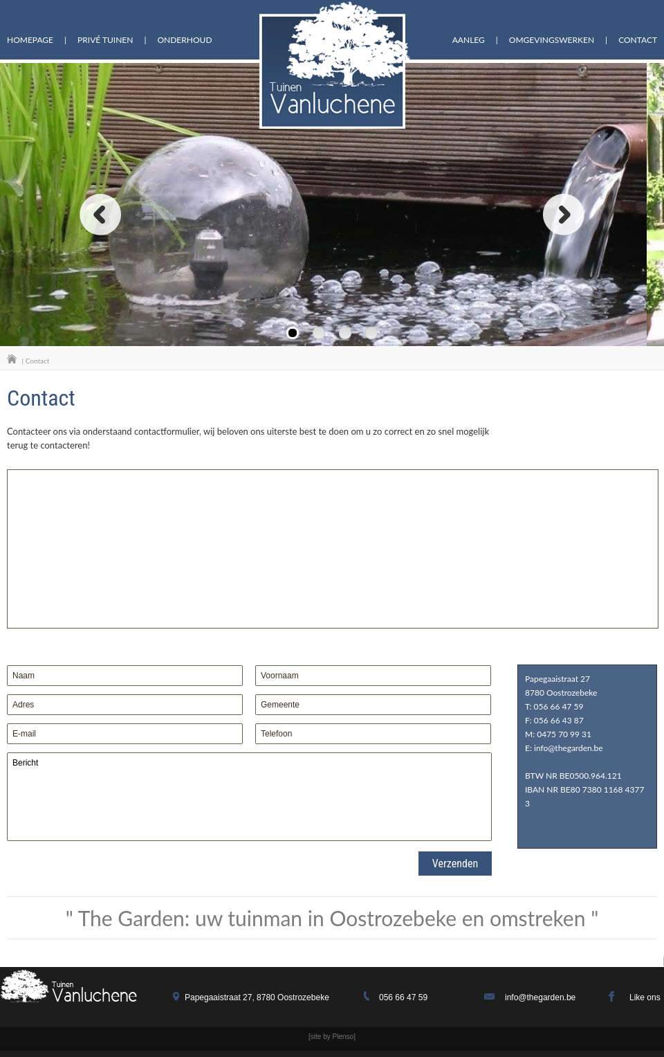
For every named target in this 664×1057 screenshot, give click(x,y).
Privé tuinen (105, 40)
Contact (637, 40)
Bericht (249, 796)
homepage (30, 40)
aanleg (468, 40)
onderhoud (184, 40)
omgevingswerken (551, 40)
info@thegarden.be (540, 997)
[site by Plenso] (332, 1036)
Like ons (645, 997)
